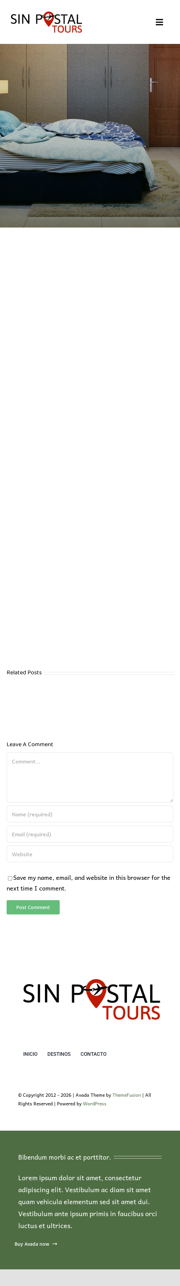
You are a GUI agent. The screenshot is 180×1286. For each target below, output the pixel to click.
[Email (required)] (90, 834)
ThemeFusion (126, 1094)
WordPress (94, 1103)
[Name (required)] (90, 814)
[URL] (90, 854)
